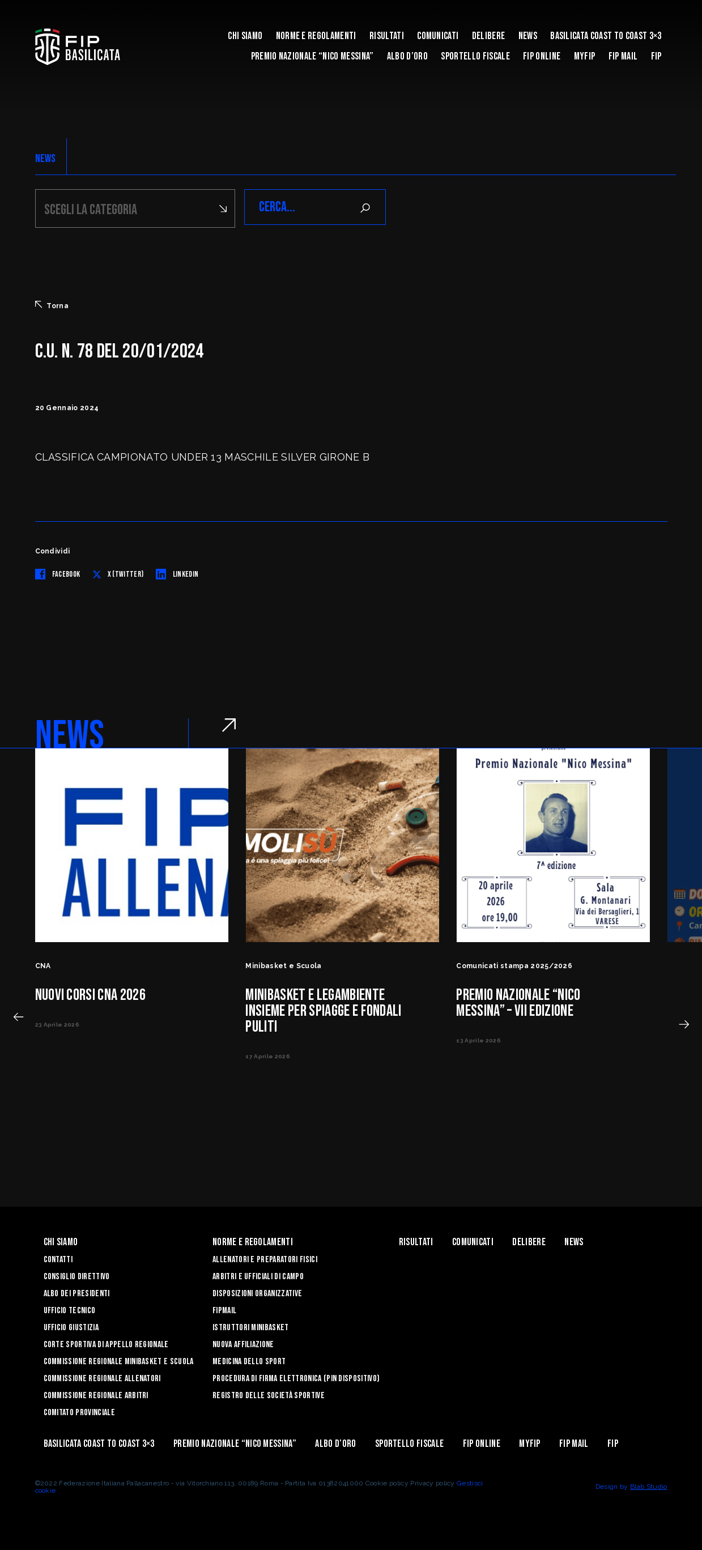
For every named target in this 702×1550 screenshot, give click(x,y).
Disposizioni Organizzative (257, 1292)
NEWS (45, 158)
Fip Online (541, 56)
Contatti (58, 1258)
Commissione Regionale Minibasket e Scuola (119, 1360)
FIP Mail (623, 56)
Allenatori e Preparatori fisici (264, 1258)
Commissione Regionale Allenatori (102, 1377)
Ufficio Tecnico (70, 1309)
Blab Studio (648, 1485)
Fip (656, 56)
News (527, 36)
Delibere (488, 36)
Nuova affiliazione (243, 1343)
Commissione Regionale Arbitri (96, 1394)
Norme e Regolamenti (316, 36)
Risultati (386, 36)
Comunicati (437, 36)
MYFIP (584, 56)
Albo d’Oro (407, 56)
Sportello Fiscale (475, 56)
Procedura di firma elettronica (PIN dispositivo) (296, 1377)
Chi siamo (245, 36)
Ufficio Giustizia (71, 1326)
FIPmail (224, 1309)
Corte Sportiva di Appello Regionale (106, 1343)
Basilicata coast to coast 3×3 (605, 36)
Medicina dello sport (249, 1360)
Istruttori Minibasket (250, 1326)
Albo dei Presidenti (77, 1292)
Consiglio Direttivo (77, 1275)
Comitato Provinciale (79, 1411)
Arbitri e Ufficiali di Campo (258, 1275)
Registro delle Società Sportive (268, 1394)
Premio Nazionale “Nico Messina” (312, 56)
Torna (52, 303)
